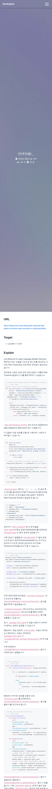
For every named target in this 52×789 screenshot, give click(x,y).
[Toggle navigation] (47, 4)
